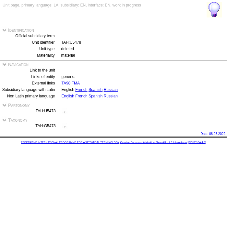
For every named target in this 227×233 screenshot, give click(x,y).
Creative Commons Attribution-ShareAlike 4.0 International (153, 142)
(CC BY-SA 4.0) (197, 142)
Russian (111, 89)
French (81, 89)
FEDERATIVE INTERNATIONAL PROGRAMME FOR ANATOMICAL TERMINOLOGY (70, 142)
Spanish (95, 89)
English (68, 96)
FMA (76, 83)
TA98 (66, 83)
